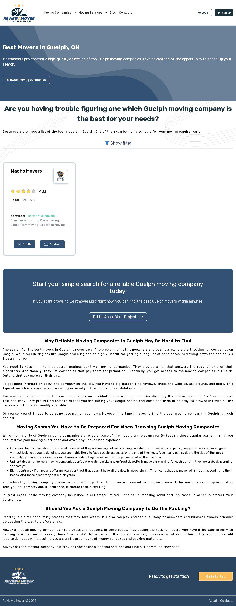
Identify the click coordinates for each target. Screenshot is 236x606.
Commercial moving (24, 220)
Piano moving (49, 220)
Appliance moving (52, 225)
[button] (24, 244)
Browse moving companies (26, 80)
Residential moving (41, 216)
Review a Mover (13, 600)
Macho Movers (26, 171)
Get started (215, 576)
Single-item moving (24, 225)
